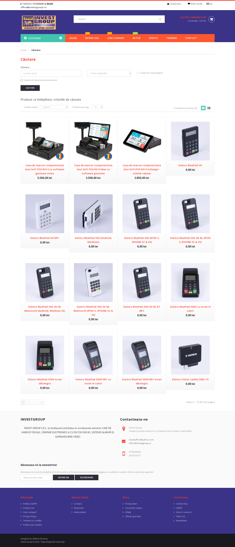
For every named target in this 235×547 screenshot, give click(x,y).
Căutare (35, 50)
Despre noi (28, 507)
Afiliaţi (128, 512)
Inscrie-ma (63, 477)
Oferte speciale (133, 516)
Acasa (23, 50)
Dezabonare (86, 477)
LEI (211, 3)
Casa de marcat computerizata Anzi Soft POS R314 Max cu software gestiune (93, 169)
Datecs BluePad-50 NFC (44, 238)
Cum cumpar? (30, 512)
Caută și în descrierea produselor (39, 80)
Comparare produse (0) (185, 108)
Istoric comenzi (184, 512)
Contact (78, 503)
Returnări (79, 507)
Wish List (180, 516)
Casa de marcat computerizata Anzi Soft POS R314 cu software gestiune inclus (44, 169)
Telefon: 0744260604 (33, 3)
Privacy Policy (30, 516)
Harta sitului (80, 512)
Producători (131, 503)
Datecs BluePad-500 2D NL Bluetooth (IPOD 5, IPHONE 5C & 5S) (93, 310)
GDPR (179, 507)
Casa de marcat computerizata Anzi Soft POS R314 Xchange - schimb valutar (142, 169)
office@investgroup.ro (33, 7)
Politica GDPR (30, 503)
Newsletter (181, 520)
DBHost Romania (40, 538)
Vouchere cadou (133, 507)
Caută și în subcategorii (150, 72)
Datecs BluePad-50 (190, 165)
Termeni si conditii (32, 520)
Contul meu (182, 503)
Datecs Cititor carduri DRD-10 (190, 379)
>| (41, 402)
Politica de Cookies (32, 524)
